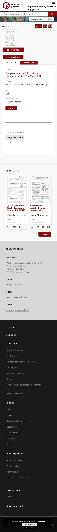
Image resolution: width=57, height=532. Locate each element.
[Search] (52, 14)
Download (13, 57)
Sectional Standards (15, 373)
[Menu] (53, 2)
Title (8, 409)
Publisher (11, 438)
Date (9, 444)
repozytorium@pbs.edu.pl (18, 297)
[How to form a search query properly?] (50, 19)
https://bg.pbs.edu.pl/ (17, 310)
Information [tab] (29, 63)
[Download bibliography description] (14, 227)
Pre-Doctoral (12, 356)
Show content (13, 50)
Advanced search (37, 19)
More (44, 234)
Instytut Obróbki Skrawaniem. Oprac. (34, 84)
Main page (11, 335)
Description (12, 427)
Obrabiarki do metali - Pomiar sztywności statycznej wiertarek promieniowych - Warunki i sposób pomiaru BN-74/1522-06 (40, 207)
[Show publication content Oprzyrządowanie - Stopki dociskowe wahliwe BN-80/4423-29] (19, 227)
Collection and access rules (19, 477)
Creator (10, 415)
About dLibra (12, 472)
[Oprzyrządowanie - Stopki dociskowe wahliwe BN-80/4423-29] (17, 190)
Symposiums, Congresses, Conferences (24, 385)
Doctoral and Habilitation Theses (21, 362)
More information (38, 521)
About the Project (14, 460)
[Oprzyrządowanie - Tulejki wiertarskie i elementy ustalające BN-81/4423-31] (10, 38)
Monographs (12, 367)
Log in (9, 496)
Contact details (13, 466)
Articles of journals (15, 350)
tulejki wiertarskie (15, 137)
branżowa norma (13, 101)
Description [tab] (11, 63)
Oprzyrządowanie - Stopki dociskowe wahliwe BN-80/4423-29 (17, 207)
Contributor (12, 432)
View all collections (15, 393)
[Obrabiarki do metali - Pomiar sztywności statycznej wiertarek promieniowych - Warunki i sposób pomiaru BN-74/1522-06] (40, 190)
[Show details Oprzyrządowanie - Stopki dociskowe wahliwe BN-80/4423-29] (25, 227)
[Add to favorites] (45, 26)
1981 (7, 93)
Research (11, 379)
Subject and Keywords (16, 421)
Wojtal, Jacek (11, 84)
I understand (29, 524)
